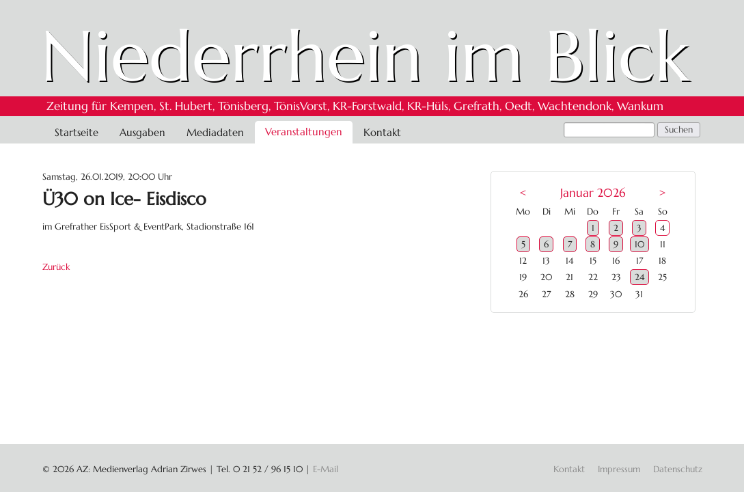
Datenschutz (677, 469)
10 (639, 244)
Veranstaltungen (303, 131)
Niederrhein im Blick (365, 56)
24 (639, 277)
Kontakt (382, 132)
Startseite (76, 132)
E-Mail (325, 469)
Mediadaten (215, 132)
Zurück (56, 267)
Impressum (619, 469)
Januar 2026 (592, 193)
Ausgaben (142, 132)
